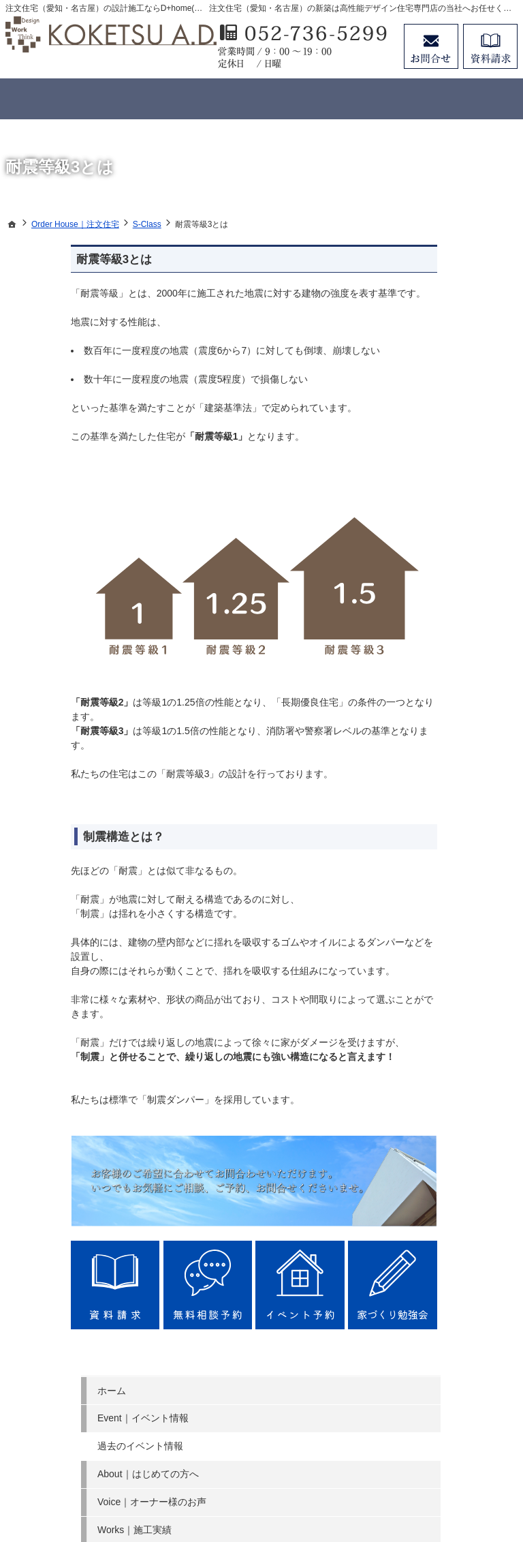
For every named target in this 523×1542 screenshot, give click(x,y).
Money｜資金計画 (447, 725)
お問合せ (431, 46)
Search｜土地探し (447, 697)
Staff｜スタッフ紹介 (452, 601)
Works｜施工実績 (446, 410)
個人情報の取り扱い (451, 809)
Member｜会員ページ (455, 506)
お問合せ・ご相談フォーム (434, 1407)
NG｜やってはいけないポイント (459, 540)
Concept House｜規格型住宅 (456, 472)
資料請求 (490, 46)
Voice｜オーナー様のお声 (458, 377)
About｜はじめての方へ (459, 342)
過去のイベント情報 (451, 314)
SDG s (423, 753)
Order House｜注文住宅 (460, 438)
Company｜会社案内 (453, 669)
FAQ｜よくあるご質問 (456, 574)
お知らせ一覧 (437, 781)
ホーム (423, 259)
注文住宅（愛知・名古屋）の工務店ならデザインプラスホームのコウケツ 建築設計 (277, 1481)
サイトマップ (437, 837)
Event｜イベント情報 (454, 287)
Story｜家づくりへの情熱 (458, 636)
